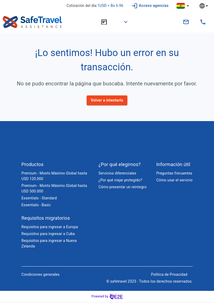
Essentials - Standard (39, 199)
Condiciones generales (40, 275)
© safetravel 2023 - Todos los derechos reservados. (149, 282)
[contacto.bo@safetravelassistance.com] (186, 22)
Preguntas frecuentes (174, 174)
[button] (122, 22)
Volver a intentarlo (107, 100)
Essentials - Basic (36, 206)
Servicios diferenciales (117, 174)
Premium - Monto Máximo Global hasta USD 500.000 (54, 189)
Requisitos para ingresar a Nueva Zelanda (49, 244)
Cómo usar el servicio (174, 181)
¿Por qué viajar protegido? (120, 181)
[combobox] (207, 6)
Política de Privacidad (169, 275)
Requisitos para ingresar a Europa (49, 228)
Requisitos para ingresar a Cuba (48, 235)
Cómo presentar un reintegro (123, 188)
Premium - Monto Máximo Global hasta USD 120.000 (54, 177)
